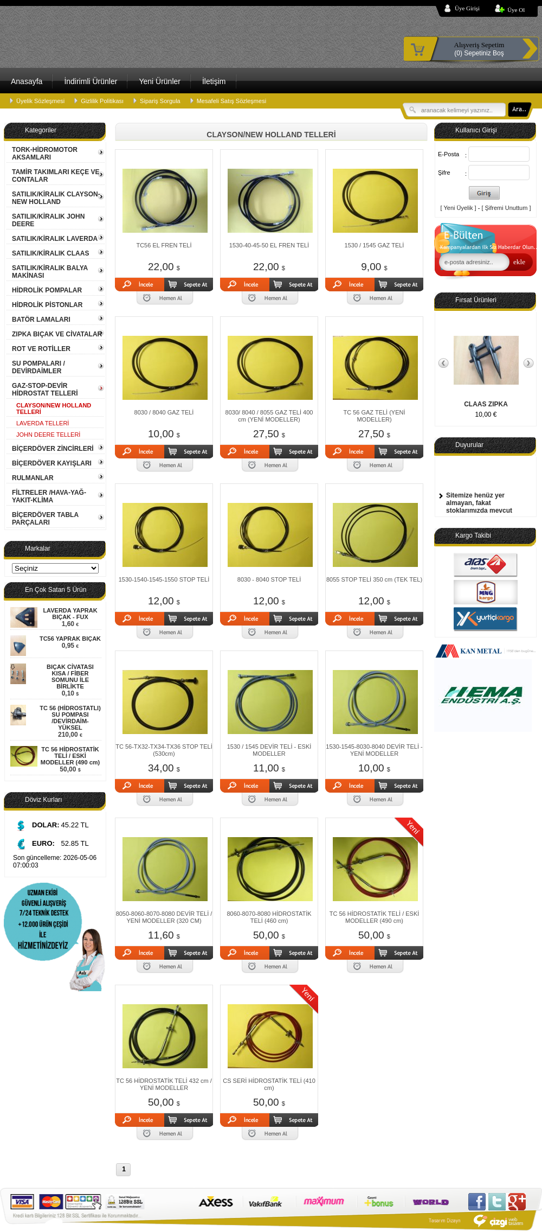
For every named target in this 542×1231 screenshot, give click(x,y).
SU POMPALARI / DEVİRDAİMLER (38, 367)
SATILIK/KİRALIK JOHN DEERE (48, 220)
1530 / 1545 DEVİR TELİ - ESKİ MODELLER (269, 750)
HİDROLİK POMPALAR (47, 290)
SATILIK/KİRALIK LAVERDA (55, 239)
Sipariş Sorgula (160, 101)
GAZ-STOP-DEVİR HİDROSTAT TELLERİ (45, 389)
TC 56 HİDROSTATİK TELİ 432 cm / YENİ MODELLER (164, 1084)
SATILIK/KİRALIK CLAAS (50, 253)
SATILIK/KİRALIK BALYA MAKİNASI (50, 271)
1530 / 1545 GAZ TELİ (374, 245)
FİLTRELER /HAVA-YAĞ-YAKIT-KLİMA (49, 496)
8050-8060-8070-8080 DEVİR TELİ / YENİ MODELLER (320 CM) (164, 917)
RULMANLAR (33, 478)
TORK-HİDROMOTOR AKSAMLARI (45, 153)
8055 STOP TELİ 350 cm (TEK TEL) (374, 579)
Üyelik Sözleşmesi (40, 101)
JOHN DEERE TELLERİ (48, 434)
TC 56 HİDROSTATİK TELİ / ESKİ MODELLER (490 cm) (70, 756)
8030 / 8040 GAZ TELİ (164, 412)
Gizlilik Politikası (102, 101)
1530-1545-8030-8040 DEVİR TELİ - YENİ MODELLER (374, 750)
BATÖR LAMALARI (41, 319)
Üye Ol (516, 10)
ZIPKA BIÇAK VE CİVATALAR (57, 334)
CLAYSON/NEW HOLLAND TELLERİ (53, 408)
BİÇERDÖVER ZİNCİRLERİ (53, 448)
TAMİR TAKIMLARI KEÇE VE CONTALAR (56, 175)
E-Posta (448, 154)
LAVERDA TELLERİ (42, 423)
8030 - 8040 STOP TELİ (269, 579)
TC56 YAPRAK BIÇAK (70, 638)
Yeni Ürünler (159, 81)
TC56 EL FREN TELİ (163, 245)
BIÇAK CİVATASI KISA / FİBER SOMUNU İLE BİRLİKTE (70, 677)
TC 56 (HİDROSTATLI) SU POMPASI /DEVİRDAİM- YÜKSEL (70, 718)
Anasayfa (26, 81)
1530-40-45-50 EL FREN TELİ (269, 245)
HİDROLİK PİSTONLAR (47, 305)
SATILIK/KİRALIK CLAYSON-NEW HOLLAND (56, 198)
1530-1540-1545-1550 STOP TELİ (164, 579)
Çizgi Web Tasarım (477, 1220)
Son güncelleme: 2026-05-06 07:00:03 (54, 861)
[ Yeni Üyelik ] (458, 208)
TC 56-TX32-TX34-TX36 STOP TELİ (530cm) (163, 750)
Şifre (444, 172)
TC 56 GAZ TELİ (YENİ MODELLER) (374, 416)
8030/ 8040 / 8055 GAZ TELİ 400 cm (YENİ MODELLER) (269, 416)
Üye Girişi (467, 8)
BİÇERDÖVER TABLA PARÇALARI (45, 518)
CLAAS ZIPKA (486, 404)
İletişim (214, 81)
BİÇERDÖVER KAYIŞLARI (52, 463)
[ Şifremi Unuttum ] (506, 208)
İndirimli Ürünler (90, 81)
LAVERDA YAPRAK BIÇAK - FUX (70, 613)
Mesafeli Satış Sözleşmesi (231, 101)
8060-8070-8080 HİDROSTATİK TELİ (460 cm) (269, 917)
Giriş (484, 193)
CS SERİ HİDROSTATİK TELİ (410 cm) (269, 1084)
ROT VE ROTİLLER (41, 349)
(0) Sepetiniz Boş (479, 49)
